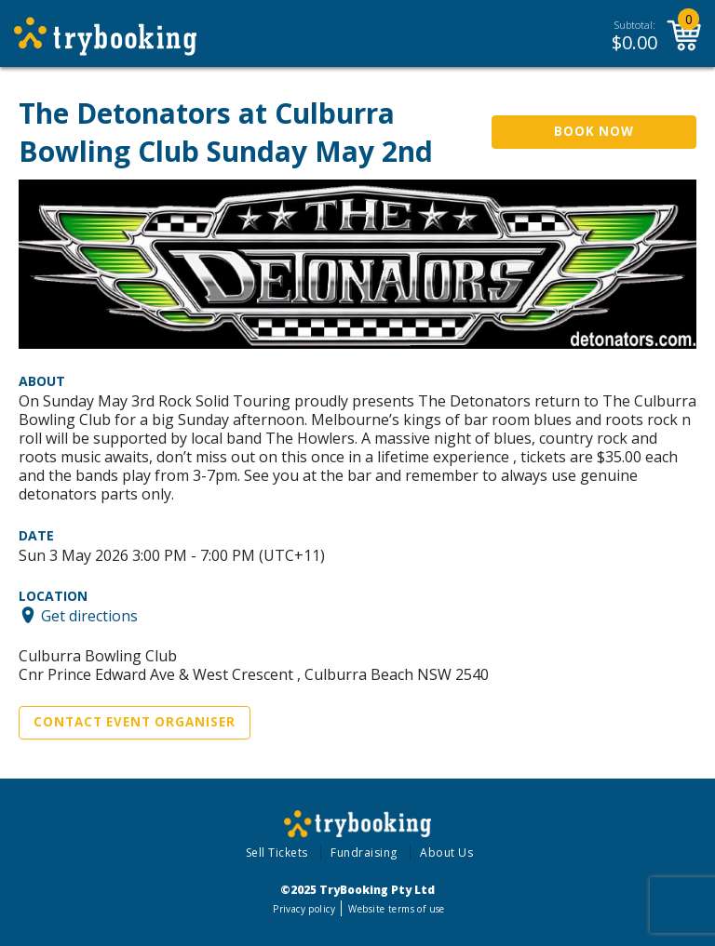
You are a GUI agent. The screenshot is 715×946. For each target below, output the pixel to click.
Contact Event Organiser (135, 721)
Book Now (594, 131)
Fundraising (364, 852)
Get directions (89, 615)
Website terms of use (396, 908)
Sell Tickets (277, 852)
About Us (446, 852)
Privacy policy (304, 908)
